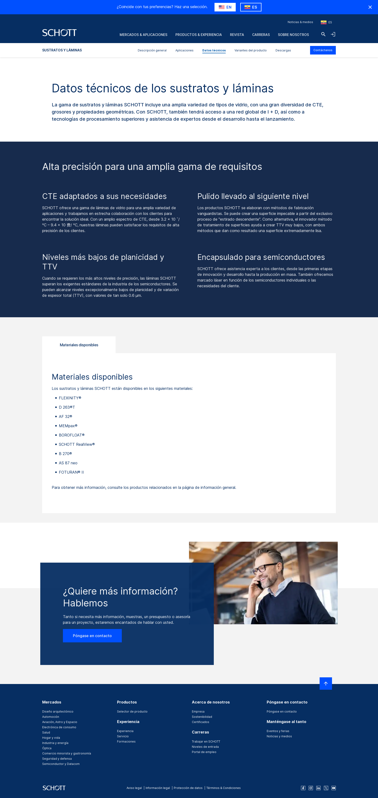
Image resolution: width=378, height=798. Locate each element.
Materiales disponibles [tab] (79, 344)
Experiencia (125, 731)
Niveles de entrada (205, 746)
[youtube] (334, 788)
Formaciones (126, 741)
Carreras (261, 35)
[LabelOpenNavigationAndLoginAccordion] (333, 34)
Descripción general (152, 50)
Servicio (123, 736)
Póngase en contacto (92, 635)
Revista (237, 35)
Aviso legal (134, 788)
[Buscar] (323, 34)
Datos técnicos (214, 50)
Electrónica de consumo (59, 727)
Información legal (158, 788)
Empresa (198, 711)
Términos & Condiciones (223, 788)
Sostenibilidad (202, 717)
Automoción (50, 717)
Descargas (283, 50)
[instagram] (311, 788)
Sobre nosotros (293, 35)
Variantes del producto (251, 50)
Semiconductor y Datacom (61, 764)
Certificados (200, 722)
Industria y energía (55, 743)
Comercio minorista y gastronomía (66, 753)
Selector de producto (132, 711)
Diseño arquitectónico (57, 711)
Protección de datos (188, 788)
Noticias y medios (279, 736)
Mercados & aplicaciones (143, 35)
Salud (46, 732)
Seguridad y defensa (57, 758)
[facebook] (303, 788)
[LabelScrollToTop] (326, 683)
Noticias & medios (300, 22)
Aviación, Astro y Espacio (59, 722)
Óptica (46, 748)
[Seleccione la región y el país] (326, 22)
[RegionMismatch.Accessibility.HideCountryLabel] (370, 7)
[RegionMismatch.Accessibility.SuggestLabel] (225, 7)
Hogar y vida (51, 737)
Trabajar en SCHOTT (206, 741)
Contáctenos (322, 50)
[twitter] (326, 788)
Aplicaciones (184, 50)
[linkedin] (318, 788)
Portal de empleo (204, 752)
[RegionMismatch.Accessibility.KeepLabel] (250, 7)
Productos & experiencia (198, 35)
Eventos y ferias (278, 731)
